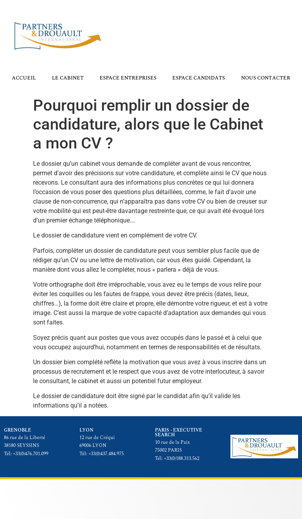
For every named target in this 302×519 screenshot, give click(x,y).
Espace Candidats (198, 78)
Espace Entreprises (128, 78)
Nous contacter (265, 78)
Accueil (24, 78)
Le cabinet (68, 78)
